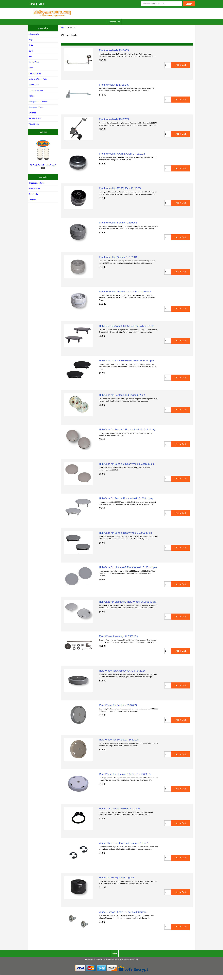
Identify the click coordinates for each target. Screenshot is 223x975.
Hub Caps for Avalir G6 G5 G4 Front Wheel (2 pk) (126, 326)
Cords (31, 51)
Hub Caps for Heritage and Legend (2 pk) (122, 395)
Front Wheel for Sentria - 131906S (118, 222)
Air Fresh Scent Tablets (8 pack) (43, 152)
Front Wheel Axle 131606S (114, 50)
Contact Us (33, 194)
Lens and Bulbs (35, 73)
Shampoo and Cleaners (38, 102)
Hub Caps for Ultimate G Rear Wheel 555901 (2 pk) (127, 601)
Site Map (32, 200)
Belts (31, 45)
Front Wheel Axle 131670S (114, 119)
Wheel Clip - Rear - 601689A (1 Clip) (119, 808)
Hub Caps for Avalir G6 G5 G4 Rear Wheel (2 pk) (126, 360)
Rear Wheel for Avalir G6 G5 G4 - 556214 (122, 670)
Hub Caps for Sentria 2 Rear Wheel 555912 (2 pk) (127, 463)
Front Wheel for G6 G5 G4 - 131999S (120, 188)
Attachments (34, 34)
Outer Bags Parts (36, 90)
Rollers (31, 96)
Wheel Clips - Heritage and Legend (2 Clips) (123, 843)
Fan (30, 56)
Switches (32, 113)
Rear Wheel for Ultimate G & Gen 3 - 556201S (125, 774)
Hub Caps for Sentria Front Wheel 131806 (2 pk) (126, 498)
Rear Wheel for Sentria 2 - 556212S (119, 739)
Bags (31, 39)
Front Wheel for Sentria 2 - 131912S (119, 257)
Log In (41, 4)
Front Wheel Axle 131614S (114, 84)
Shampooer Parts (36, 107)
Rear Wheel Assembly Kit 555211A (118, 636)
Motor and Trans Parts (38, 79)
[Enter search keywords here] (161, 3)
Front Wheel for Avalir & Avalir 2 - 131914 (122, 153)
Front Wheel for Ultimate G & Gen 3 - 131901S (125, 291)
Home (32, 4)
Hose (31, 68)
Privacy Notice (34, 188)
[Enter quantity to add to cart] (167, 65)
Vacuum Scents (35, 118)
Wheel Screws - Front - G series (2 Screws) (123, 912)
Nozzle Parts (34, 85)
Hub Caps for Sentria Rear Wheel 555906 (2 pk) (126, 532)
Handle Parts (34, 62)
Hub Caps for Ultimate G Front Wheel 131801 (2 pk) (128, 567)
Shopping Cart (114, 22)
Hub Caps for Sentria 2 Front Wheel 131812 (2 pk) (127, 429)
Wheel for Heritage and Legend (116, 877)
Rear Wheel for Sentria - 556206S (118, 705)
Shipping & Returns (37, 183)
